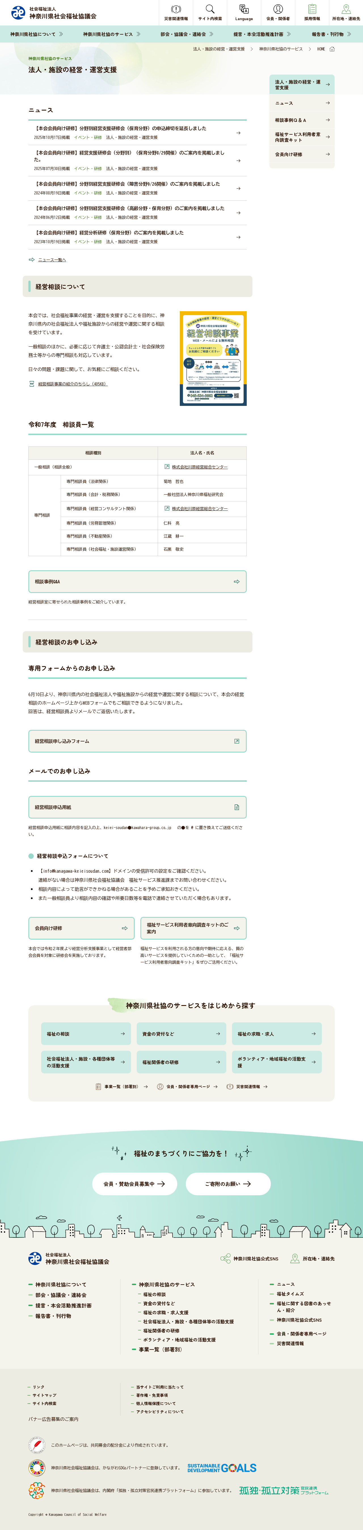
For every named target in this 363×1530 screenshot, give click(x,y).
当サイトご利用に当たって (160, 1386)
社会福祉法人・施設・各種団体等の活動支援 (81, 1061)
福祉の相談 (58, 1032)
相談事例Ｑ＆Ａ (291, 119)
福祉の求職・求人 (256, 1032)
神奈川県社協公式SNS (299, 1318)
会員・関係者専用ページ (183, 1085)
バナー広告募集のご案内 (53, 1418)
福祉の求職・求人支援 (166, 1311)
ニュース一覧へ (54, 259)
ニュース (284, 102)
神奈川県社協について (33, 34)
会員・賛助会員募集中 (129, 1182)
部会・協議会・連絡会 (183, 34)
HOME (321, 49)
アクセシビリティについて (160, 1410)
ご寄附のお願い (222, 1182)
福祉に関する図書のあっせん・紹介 (304, 1305)
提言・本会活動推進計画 (258, 34)
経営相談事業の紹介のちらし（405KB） (78, 383)
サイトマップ (44, 1394)
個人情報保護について (156, 1402)
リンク (39, 1386)
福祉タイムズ (290, 1292)
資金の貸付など (158, 1032)
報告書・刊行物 (328, 34)
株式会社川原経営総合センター (200, 467)
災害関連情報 (243, 1085)
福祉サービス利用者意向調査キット (297, 137)
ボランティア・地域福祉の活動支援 (272, 1061)
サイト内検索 (44, 1402)
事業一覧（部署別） (117, 1085)
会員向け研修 (288, 154)
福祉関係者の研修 (160, 1061)
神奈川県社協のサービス (108, 34)
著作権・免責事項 (152, 1394)
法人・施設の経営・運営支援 (297, 84)
